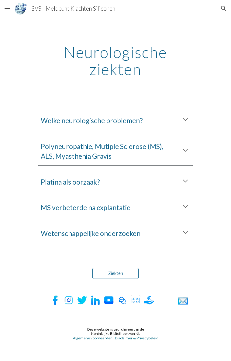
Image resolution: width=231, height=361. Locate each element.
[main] (115, 60)
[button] (7, 8)
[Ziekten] (115, 273)
